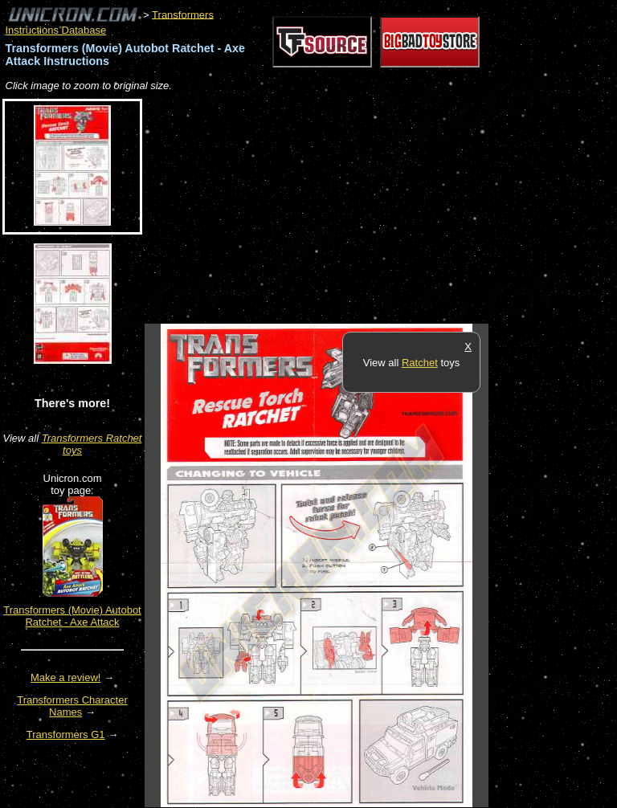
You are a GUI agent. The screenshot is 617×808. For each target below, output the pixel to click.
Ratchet (420, 363)
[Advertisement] (333, 208)
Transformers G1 (66, 734)
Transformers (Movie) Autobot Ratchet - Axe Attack (72, 616)
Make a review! (65, 677)
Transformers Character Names (72, 706)
